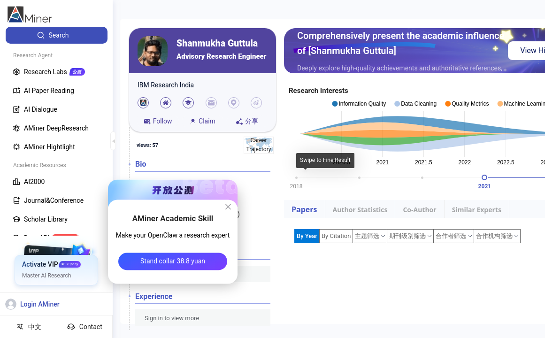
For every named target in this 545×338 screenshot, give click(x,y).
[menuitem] (56, 35)
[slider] (484, 177)
